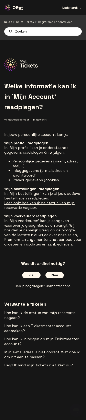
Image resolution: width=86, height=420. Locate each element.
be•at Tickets (25, 22)
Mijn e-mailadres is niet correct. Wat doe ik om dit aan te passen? (42, 354)
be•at (8, 22)
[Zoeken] (43, 31)
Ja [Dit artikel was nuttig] (31, 275)
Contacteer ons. (58, 286)
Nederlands (72, 7)
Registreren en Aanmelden (55, 22)
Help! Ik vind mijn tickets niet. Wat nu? (38, 365)
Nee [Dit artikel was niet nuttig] (54, 275)
